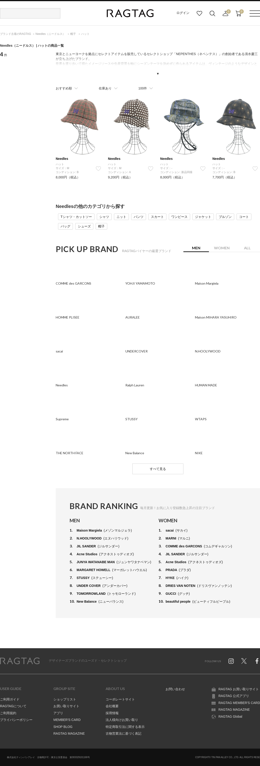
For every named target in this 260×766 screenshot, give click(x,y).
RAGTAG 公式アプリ (233, 696)
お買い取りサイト (66, 706)
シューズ (84, 226)
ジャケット (203, 217)
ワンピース (179, 217)
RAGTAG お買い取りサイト (238, 689)
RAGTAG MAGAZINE (69, 733)
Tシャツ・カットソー (76, 217)
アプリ (58, 713)
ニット (121, 217)
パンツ (138, 217)
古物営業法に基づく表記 (123, 733)
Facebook (257, 661)
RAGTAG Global (230, 716)
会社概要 (112, 706)
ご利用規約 (8, 713)
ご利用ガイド (10, 699)
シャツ (104, 217)
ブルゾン (225, 217)
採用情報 (112, 713)
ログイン (182, 13)
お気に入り (199, 13)
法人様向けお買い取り (122, 720)
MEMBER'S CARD (67, 720)
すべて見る (158, 469)
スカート (157, 217)
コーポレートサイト (120, 699)
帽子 (101, 226)
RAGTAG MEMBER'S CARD (239, 703)
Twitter (244, 661)
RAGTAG (19, 661)
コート (244, 217)
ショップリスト (64, 699)
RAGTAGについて (13, 706)
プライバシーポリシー (16, 720)
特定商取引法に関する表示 (125, 727)
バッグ (65, 226)
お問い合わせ (175, 689)
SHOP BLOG (62, 727)
